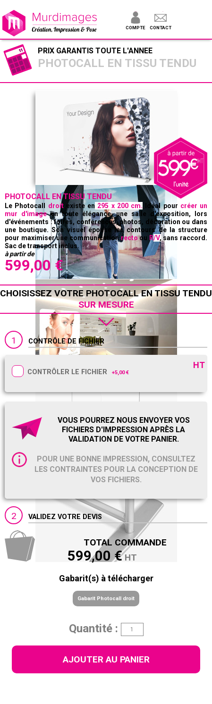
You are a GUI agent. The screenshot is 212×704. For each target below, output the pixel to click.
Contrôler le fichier (67, 372)
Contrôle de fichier (66, 341)
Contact (160, 27)
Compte (135, 27)
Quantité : (93, 628)
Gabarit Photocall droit (106, 598)
